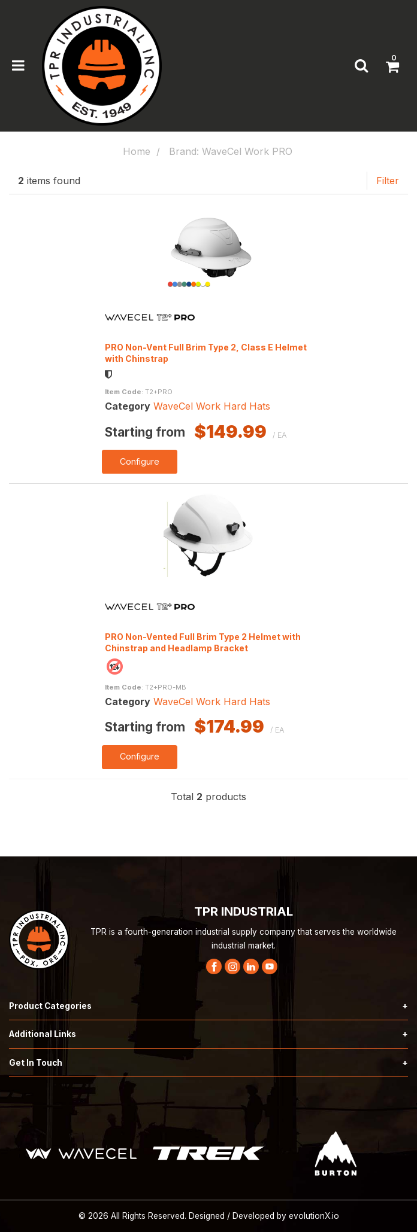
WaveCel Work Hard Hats (211, 406)
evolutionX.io (314, 1216)
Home (136, 151)
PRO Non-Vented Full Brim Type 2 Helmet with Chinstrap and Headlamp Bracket (203, 642)
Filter (387, 181)
